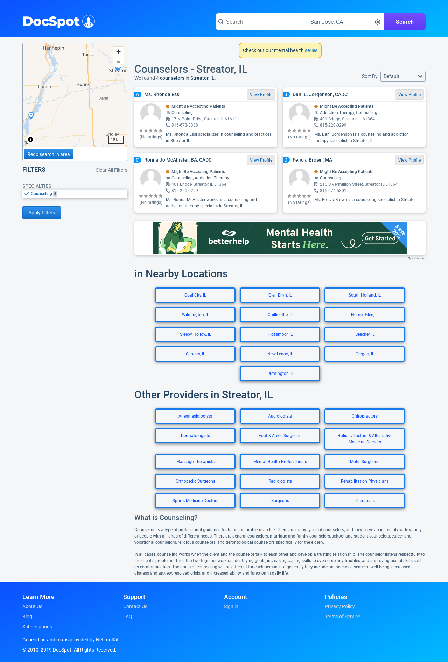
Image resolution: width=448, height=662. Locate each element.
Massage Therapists (195, 461)
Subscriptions (37, 626)
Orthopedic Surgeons (195, 481)
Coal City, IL (195, 295)
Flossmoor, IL (280, 334)
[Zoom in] (118, 52)
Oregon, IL (365, 353)
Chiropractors (365, 416)
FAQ (127, 616)
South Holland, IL (365, 295)
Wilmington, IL (195, 314)
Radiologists (280, 481)
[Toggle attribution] (30, 139)
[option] (79, 194)
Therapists (365, 500)
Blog (27, 616)
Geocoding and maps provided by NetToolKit (70, 639)
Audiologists (280, 416)
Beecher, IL (364, 334)
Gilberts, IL (195, 353)
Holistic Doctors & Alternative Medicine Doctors (364, 438)
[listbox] (74, 193)
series (310, 50)
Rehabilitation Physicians (365, 481)
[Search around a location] (342, 21)
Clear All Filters (111, 170)
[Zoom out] (118, 62)
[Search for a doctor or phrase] (258, 21)
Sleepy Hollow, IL (195, 334)
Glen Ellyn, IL (280, 295)
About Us (32, 606)
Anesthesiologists (195, 416)
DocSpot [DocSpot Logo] (57, 21)
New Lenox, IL (280, 353)
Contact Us (135, 606)
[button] (403, 76)
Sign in (231, 606)
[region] (75, 95)
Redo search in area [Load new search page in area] (48, 154)
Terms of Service (342, 616)
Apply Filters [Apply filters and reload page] (41, 212)
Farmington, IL (280, 373)
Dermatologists (195, 435)
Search (405, 22)
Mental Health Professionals (280, 461)
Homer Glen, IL (364, 314)
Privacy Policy (340, 606)
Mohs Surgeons (364, 461)
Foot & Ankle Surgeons (280, 435)
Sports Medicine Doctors (195, 500)
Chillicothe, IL (280, 314)
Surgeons (280, 500)
